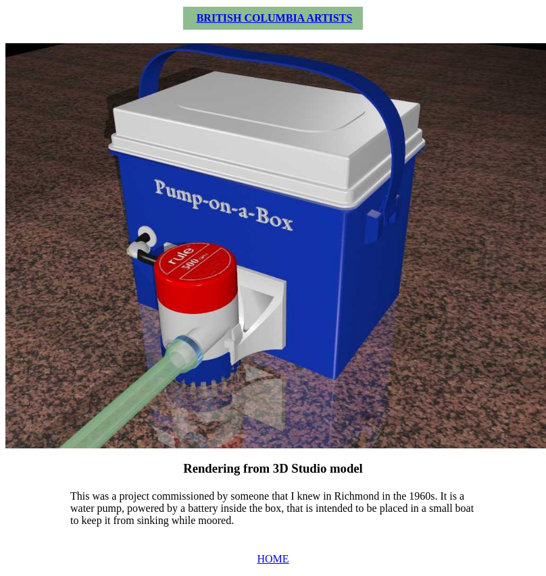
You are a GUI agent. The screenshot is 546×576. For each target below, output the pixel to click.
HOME (273, 559)
